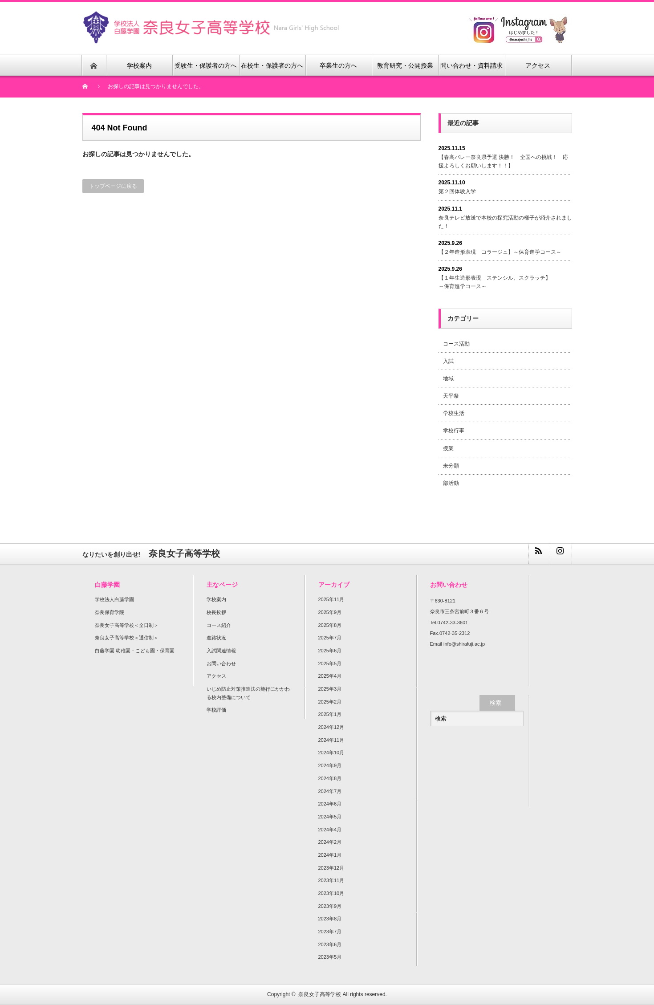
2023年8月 (330, 918)
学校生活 (453, 413)
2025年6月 (330, 650)
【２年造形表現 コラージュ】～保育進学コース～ (500, 252)
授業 (448, 448)
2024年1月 (330, 855)
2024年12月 (331, 727)
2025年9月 (330, 612)
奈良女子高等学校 (319, 994)
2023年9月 (330, 906)
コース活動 (456, 344)
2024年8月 (330, 778)
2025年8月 (330, 625)
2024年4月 (330, 829)
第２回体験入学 (457, 191)
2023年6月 (330, 944)
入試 (448, 361)
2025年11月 (331, 599)
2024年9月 (330, 765)
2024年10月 (331, 752)
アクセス (216, 676)
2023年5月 (330, 957)
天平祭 (451, 396)
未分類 (451, 466)
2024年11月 (331, 740)
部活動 (451, 483)
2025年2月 (330, 701)
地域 (448, 378)
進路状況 (216, 637)
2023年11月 (331, 880)
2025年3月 (330, 689)
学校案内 (216, 599)
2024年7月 (330, 791)
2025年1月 (330, 714)
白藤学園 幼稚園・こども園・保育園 (135, 650)
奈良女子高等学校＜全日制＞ (126, 625)
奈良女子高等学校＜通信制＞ (126, 637)
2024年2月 (330, 842)
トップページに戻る (113, 186)
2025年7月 (330, 637)
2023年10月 (331, 893)
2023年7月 (330, 931)
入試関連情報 (221, 650)
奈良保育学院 (109, 612)
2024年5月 (330, 816)
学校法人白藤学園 (114, 599)
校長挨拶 (216, 612)
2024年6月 (330, 803)
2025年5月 (330, 663)
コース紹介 (219, 625)
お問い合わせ (221, 663)
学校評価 (216, 709)
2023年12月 (331, 868)
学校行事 (453, 430)
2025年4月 (330, 676)
